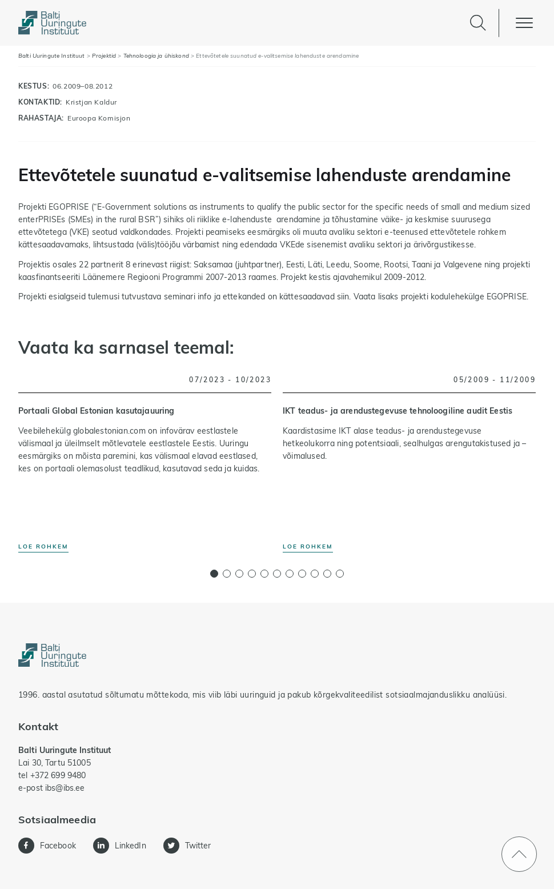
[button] (214, 574)
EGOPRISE (507, 296)
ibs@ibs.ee (65, 788)
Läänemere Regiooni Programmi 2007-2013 (165, 277)
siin (343, 296)
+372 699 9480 (58, 775)
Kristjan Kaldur (91, 102)
